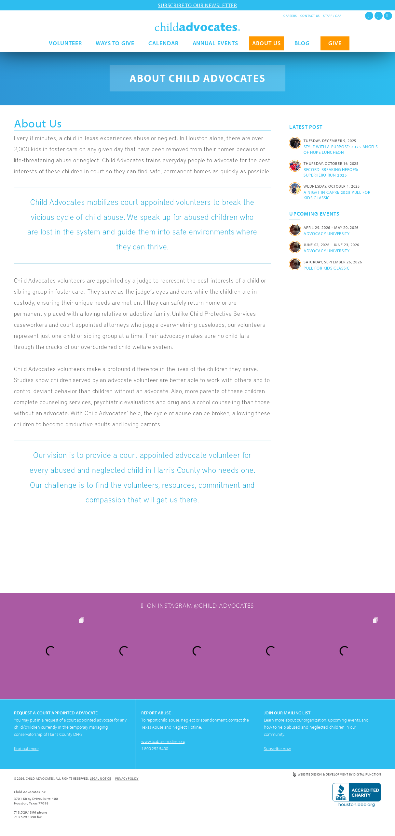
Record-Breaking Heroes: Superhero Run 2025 (331, 172)
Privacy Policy (127, 778)
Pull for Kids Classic (327, 268)
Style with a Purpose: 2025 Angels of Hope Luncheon (340, 149)
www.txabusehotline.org (163, 741)
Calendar (163, 44)
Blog (302, 44)
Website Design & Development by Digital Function (339, 774)
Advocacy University (326, 233)
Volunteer (65, 44)
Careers (290, 16)
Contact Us (310, 16)
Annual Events (215, 44)
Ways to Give (115, 44)
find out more (26, 748)
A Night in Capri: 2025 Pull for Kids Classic (337, 195)
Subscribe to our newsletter (197, 5)
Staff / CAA (332, 16)
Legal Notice (100, 778)
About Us (266, 44)
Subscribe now (277, 748)
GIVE (335, 44)
